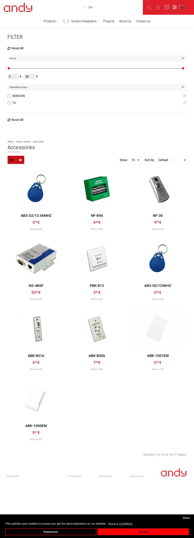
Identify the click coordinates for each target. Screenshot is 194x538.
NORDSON (19, 95)
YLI (14, 102)
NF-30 (158, 215)
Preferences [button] (50, 531)
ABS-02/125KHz (157, 285)
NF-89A (97, 215)
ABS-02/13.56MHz (36, 215)
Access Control (23, 141)
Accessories (38, 141)
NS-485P (36, 285)
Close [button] (186, 517)
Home (10, 141)
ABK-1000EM (36, 426)
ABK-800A (97, 356)
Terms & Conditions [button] (120, 523)
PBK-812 (97, 285)
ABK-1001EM (158, 356)
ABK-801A (36, 356)
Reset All (15, 48)
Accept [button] (143, 531)
